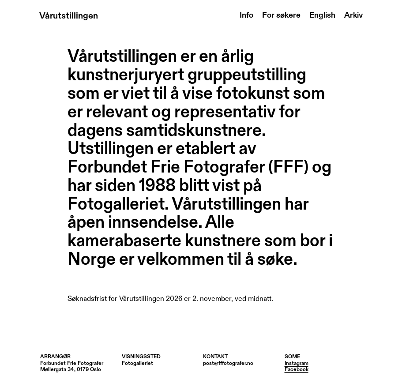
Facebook (296, 369)
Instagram (296, 363)
